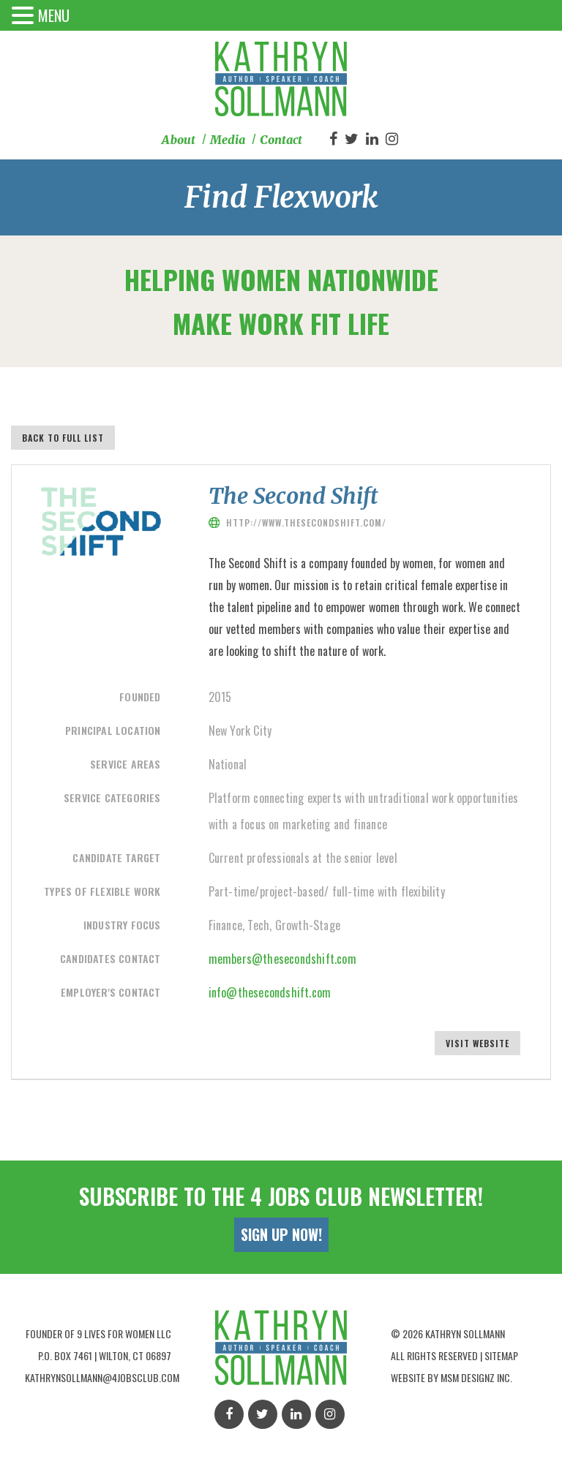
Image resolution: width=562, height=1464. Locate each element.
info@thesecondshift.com (270, 992)
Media (227, 139)
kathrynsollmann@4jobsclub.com (102, 1376)
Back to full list (63, 437)
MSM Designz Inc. (476, 1376)
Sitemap (501, 1354)
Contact (281, 139)
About (178, 139)
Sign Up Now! (281, 1233)
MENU (54, 15)
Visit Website (478, 1043)
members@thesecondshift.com (282, 958)
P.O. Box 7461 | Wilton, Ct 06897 (104, 1354)
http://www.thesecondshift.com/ (306, 522)
